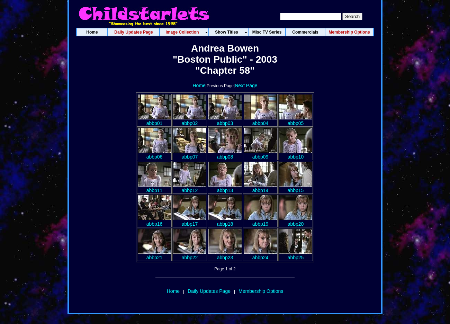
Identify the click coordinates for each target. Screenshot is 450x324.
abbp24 (260, 254)
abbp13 (225, 187)
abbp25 (295, 254)
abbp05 (295, 120)
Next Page (246, 85)
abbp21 (154, 254)
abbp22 (189, 254)
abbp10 (295, 154)
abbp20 (295, 221)
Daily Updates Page (209, 291)
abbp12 (189, 187)
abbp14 (260, 187)
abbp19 (260, 221)
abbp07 (189, 154)
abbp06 (154, 154)
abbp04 (260, 120)
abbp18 (225, 221)
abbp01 (154, 120)
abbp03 (225, 120)
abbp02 (189, 120)
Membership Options (260, 291)
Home (198, 85)
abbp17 (189, 221)
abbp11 (154, 187)
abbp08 (225, 154)
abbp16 (154, 221)
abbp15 (295, 187)
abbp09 (260, 154)
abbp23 (225, 254)
